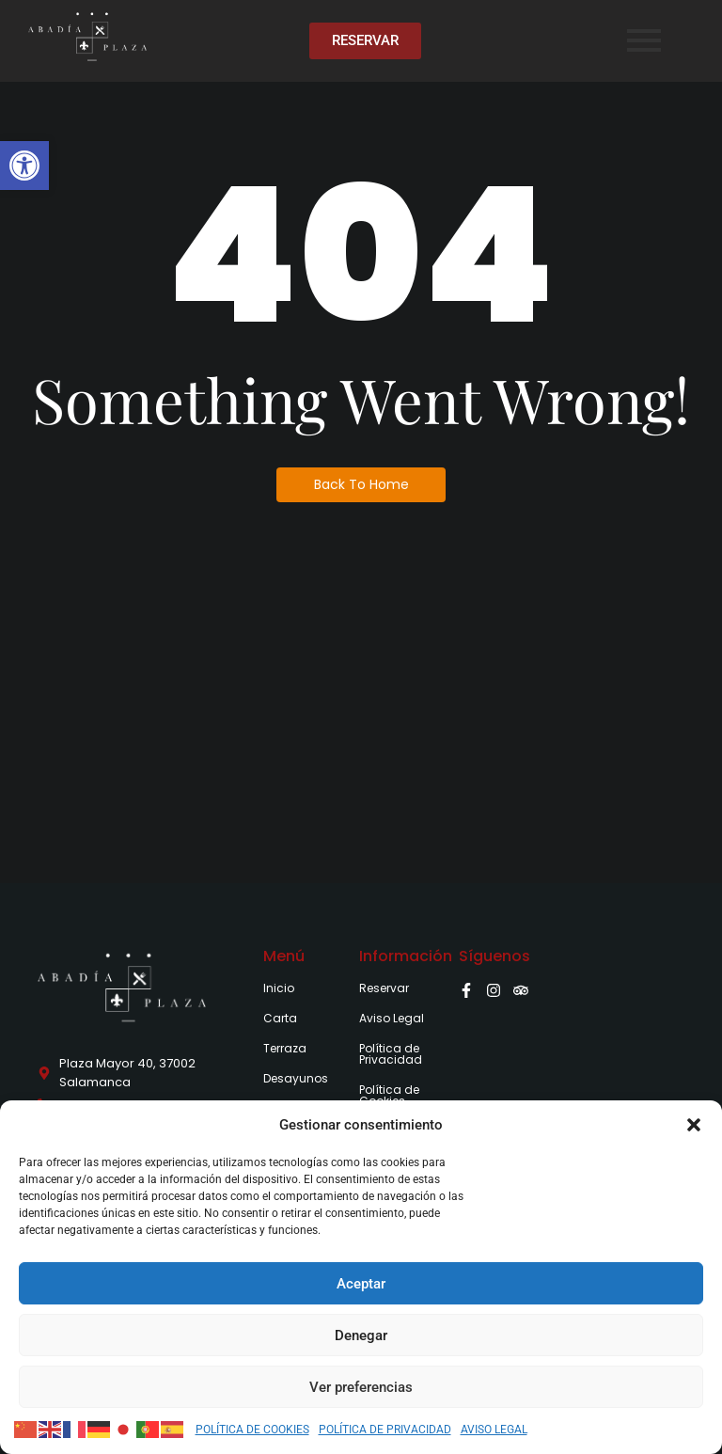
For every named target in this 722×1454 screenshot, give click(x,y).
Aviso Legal (391, 1018)
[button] (24, 165)
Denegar (361, 1335)
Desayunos (295, 1078)
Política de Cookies (389, 1095)
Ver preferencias (361, 1387)
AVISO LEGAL (494, 1429)
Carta (280, 1018)
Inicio (278, 988)
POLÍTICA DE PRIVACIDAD (385, 1429)
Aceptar (361, 1283)
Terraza (284, 1048)
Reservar (384, 988)
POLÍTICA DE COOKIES (252, 1429)
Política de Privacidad (390, 1053)
